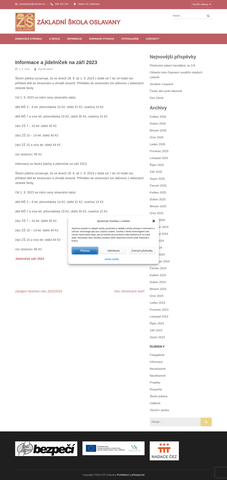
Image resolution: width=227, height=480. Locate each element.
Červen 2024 (158, 268)
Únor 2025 (156, 213)
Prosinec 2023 (159, 309)
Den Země (156, 98)
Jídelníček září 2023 (29, 259)
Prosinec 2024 (159, 227)
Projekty (155, 382)
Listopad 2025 (159, 158)
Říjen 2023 (157, 323)
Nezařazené (158, 368)
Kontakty (152, 38)
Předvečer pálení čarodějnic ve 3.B (172, 65)
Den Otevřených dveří (129, 291)
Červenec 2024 (160, 261)
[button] (153, 221)
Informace (74, 38)
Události (155, 403)
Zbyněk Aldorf (45, 69)
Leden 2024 (157, 302)
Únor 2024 (156, 296)
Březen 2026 (158, 130)
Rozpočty (156, 389)
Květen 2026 (158, 116)
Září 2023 (156, 330)
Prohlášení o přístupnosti (131, 474)
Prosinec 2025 (159, 151)
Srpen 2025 (157, 178)
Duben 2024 (158, 282)
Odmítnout (113, 250)
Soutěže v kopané (161, 84)
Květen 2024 (158, 275)
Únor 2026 (156, 137)
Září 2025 (156, 171)
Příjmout (85, 250)
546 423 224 (61, 4)
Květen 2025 (158, 192)
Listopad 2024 (159, 234)
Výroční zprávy (159, 410)
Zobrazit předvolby (142, 250)
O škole (54, 38)
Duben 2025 (158, 199)
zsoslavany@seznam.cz (32, 4)
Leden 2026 (157, 144)
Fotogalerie (130, 38)
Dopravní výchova (101, 38)
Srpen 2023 (157, 337)
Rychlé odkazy (200, 4)
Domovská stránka (28, 38)
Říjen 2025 (157, 165)
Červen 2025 (158, 185)
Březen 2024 (158, 289)
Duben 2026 (158, 123)
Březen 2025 (158, 206)
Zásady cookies (112, 259)
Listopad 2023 (159, 316)
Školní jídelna (158, 396)
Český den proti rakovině (166, 91)
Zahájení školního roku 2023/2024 (38, 291)
